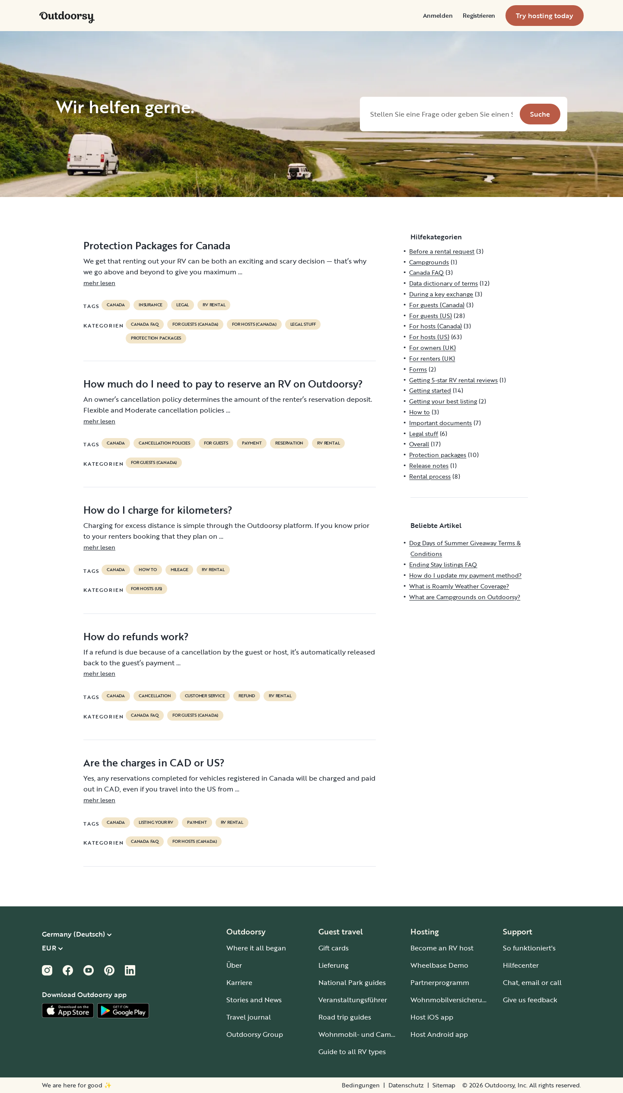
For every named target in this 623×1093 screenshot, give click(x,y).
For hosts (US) (146, 588)
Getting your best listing (443, 401)
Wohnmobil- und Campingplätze (372, 1034)
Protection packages (156, 338)
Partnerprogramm (439, 982)
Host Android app (439, 1034)
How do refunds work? (136, 636)
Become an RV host (442, 948)
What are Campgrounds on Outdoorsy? (464, 596)
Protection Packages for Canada (156, 245)
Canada (116, 305)
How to (148, 569)
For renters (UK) (432, 358)
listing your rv (156, 822)
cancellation (155, 696)
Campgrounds (429, 262)
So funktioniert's (529, 948)
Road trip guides (344, 1017)
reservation (289, 443)
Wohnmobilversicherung (450, 1000)
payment (252, 443)
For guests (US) (430, 315)
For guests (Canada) (195, 324)
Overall (419, 443)
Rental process (430, 476)
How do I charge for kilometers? (157, 509)
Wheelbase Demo (439, 965)
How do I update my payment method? (465, 575)
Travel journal (248, 1017)
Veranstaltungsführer (352, 1000)
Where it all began (256, 948)
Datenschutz (406, 1085)
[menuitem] (438, 15)
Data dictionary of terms (443, 283)
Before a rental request (441, 251)
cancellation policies (164, 443)
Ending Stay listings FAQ (443, 564)
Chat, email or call (532, 982)
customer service (205, 696)
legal (182, 305)
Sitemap (443, 1085)
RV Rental (214, 305)
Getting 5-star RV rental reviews (453, 379)
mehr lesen (99, 282)
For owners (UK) (432, 347)
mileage (179, 569)
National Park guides (352, 982)
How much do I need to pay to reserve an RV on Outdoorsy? (223, 383)
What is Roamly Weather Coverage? (459, 586)
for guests (216, 443)
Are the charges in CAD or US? (154, 762)
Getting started (430, 390)
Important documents (440, 422)
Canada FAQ (145, 324)
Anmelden (438, 15)
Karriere (239, 982)
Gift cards (333, 948)
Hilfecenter (521, 965)
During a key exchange (441, 294)
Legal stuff (303, 324)
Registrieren (479, 15)
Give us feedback (530, 1000)
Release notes (428, 465)
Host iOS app (431, 1017)
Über (234, 965)
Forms (418, 369)
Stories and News (254, 1000)
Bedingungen (361, 1085)
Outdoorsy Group (254, 1034)
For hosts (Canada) (254, 324)
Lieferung (333, 965)
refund (246, 696)
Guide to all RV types (352, 1051)
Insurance (150, 305)
